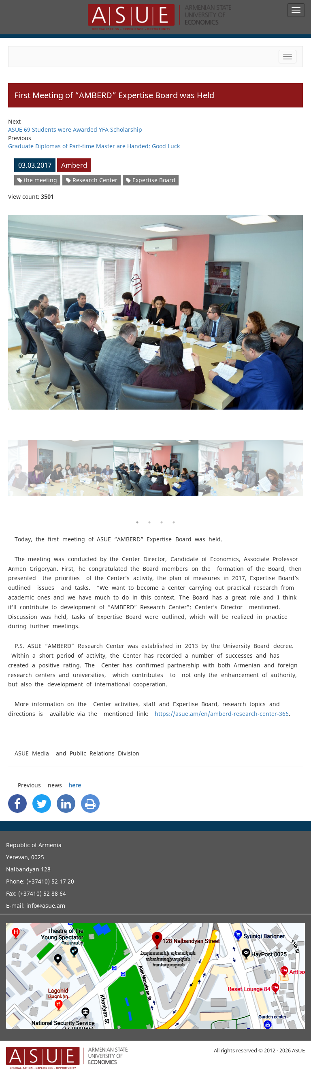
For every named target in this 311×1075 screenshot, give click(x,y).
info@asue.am (45, 905)
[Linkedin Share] (66, 803)
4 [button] (174, 522)
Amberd (74, 165)
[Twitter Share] (41, 803)
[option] (155, 307)
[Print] (90, 803)
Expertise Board (150, 180)
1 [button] (137, 522)
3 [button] (162, 522)
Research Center (91, 180)
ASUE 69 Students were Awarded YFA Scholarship (75, 129)
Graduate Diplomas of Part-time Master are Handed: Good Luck (94, 146)
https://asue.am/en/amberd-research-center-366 (222, 713)
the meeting (37, 180)
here (74, 785)
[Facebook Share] (17, 803)
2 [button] (149, 522)
